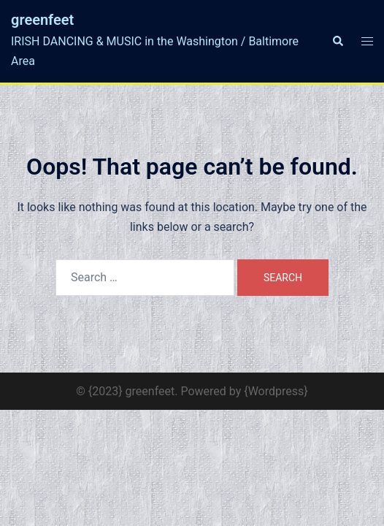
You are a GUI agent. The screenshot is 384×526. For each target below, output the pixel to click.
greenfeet (42, 19)
